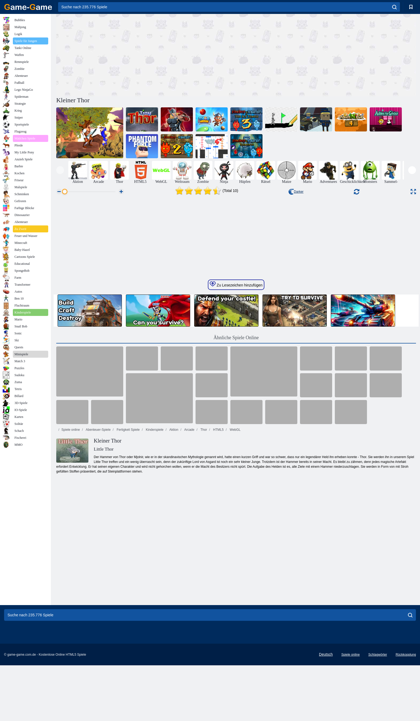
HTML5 (218, 531)
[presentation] (60, 170)
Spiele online (70, 531)
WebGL (235, 531)
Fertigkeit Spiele (128, 531)
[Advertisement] (146, 54)
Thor (203, 531)
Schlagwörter (377, 710)
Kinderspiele (154, 531)
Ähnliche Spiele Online (236, 438)
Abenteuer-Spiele (97, 531)
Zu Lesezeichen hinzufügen (236, 385)
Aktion (173, 531)
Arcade (188, 531)
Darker (295, 192)
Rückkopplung (406, 710)
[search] (394, 7)
